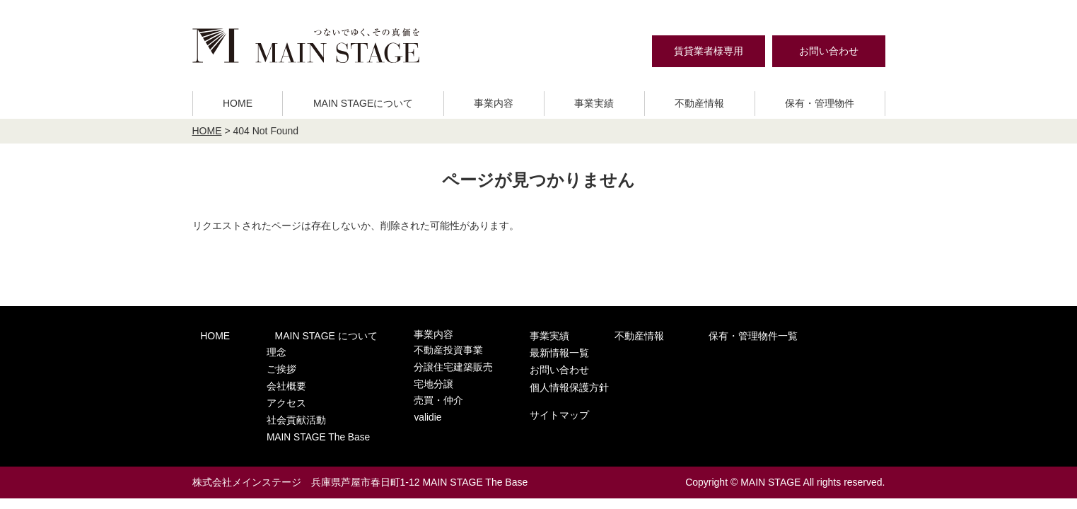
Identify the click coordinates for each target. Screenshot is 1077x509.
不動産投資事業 (413, 349)
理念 (259, 349)
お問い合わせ (828, 51)
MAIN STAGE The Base (299, 417)
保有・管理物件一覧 (673, 334)
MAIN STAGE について (301, 334)
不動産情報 (699, 103)
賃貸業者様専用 (708, 51)
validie (394, 404)
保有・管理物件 (819, 103)
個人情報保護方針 (785, 364)
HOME (237, 103)
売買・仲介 (404, 390)
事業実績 (594, 103)
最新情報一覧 (775, 334)
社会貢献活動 (277, 404)
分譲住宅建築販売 (418, 362)
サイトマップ (775, 389)
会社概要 (268, 376)
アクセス (268, 390)
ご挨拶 (264, 362)
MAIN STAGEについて (363, 103)
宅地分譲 (399, 376)
